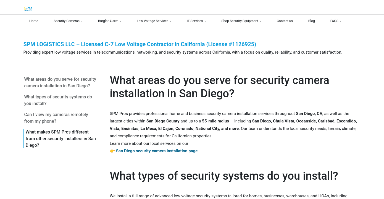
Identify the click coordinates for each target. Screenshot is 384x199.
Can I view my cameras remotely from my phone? (56, 118)
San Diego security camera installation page (157, 150)
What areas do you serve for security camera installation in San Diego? (60, 82)
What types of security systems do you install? (58, 100)
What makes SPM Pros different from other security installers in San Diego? (61, 138)
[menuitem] (36, 21)
